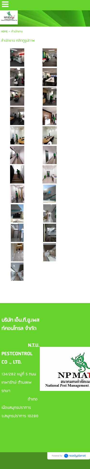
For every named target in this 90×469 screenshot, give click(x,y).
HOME (4, 31)
